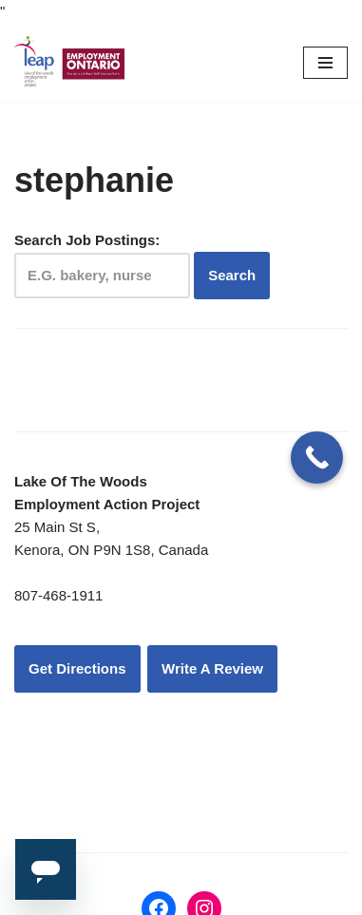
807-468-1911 (58, 595)
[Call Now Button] (317, 457)
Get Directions (77, 668)
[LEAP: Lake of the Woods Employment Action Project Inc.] (71, 62)
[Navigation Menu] (325, 63)
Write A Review (212, 668)
